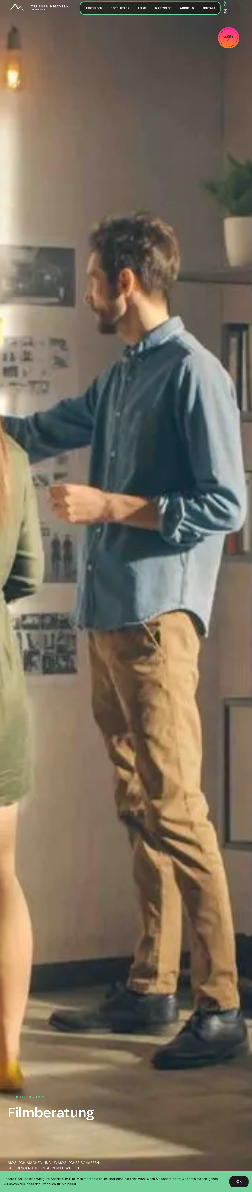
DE (226, 3)
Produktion (120, 8)
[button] (93, 8)
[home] (42, 8)
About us (187, 8)
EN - (226, 10)
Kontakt (209, 8)
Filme (142, 8)
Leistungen (93, 8)
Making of (163, 8)
